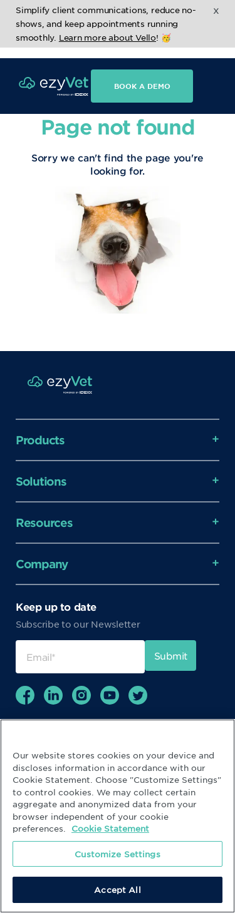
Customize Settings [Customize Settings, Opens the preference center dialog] (117, 854)
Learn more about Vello (107, 37)
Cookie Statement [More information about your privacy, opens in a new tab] (110, 828)
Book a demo (142, 75)
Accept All (117, 889)
